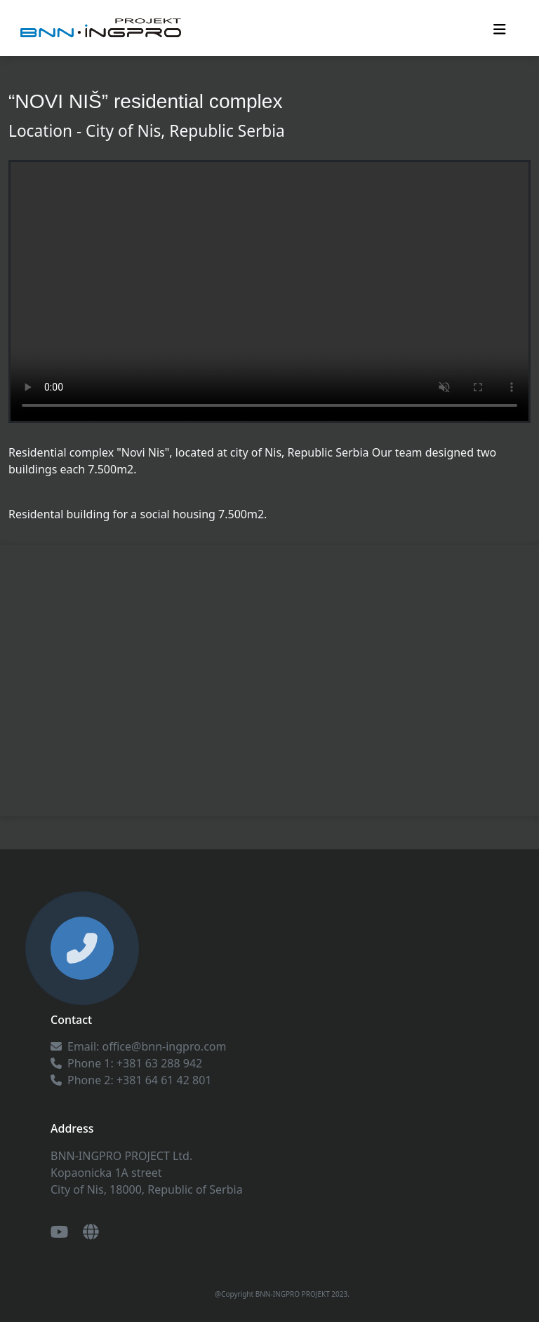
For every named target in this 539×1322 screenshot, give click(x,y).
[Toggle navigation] (499, 28)
